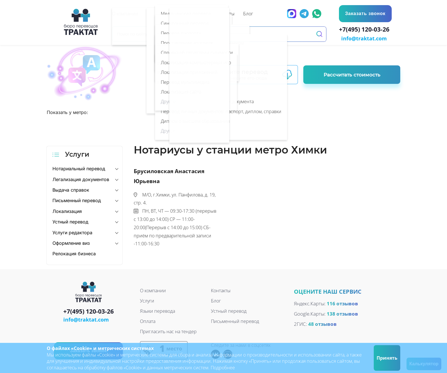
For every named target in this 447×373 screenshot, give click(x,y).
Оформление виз (71, 242)
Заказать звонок (365, 13)
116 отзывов (342, 303)
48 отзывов (322, 323)
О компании (153, 290)
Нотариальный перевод (78, 168)
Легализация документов (80, 179)
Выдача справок (70, 189)
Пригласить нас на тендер (168, 331)
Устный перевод (70, 221)
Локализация (67, 211)
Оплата (147, 321)
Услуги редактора (72, 232)
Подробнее (223, 367)
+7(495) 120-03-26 (365, 30)
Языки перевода (157, 310)
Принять (387, 358)
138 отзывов (342, 313)
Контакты (221, 290)
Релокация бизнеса (74, 253)
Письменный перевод (76, 200)
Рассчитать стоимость (352, 74)
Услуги (147, 300)
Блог (216, 300)
